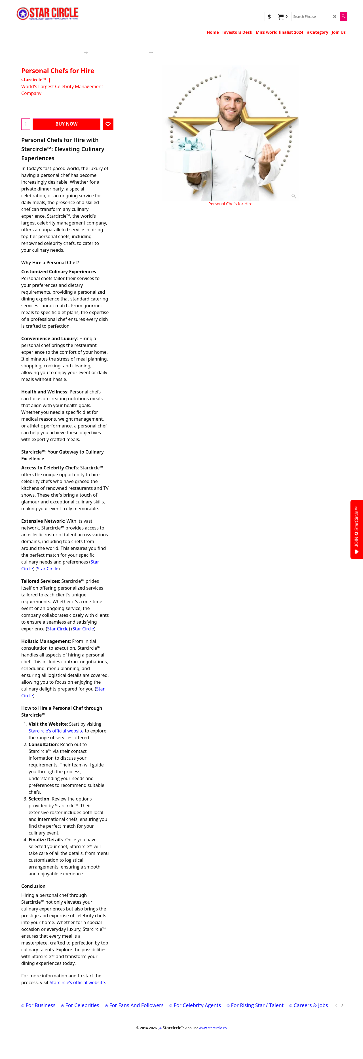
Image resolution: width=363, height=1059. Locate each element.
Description (130, 218)
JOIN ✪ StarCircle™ (356, 530)
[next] (342, 1005)
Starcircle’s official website (56, 731)
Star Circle (47, 568)
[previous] (336, 1005)
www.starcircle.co (213, 1028)
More (152, 218)
